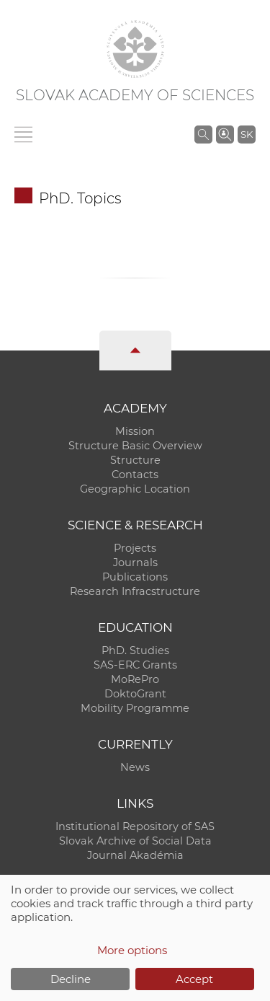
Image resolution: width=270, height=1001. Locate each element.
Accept (194, 979)
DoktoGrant (135, 693)
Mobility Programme (135, 708)
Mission (135, 431)
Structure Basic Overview (135, 445)
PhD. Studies (135, 650)
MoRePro (135, 679)
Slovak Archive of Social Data (135, 840)
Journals (135, 562)
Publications (135, 576)
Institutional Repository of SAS (135, 826)
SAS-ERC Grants (135, 664)
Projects (135, 548)
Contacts (135, 474)
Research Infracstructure (135, 591)
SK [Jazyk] (246, 134)
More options (132, 950)
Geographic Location (135, 488)
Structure (135, 460)
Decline (70, 979)
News (135, 767)
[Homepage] (135, 49)
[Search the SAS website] (203, 134)
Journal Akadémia (135, 855)
